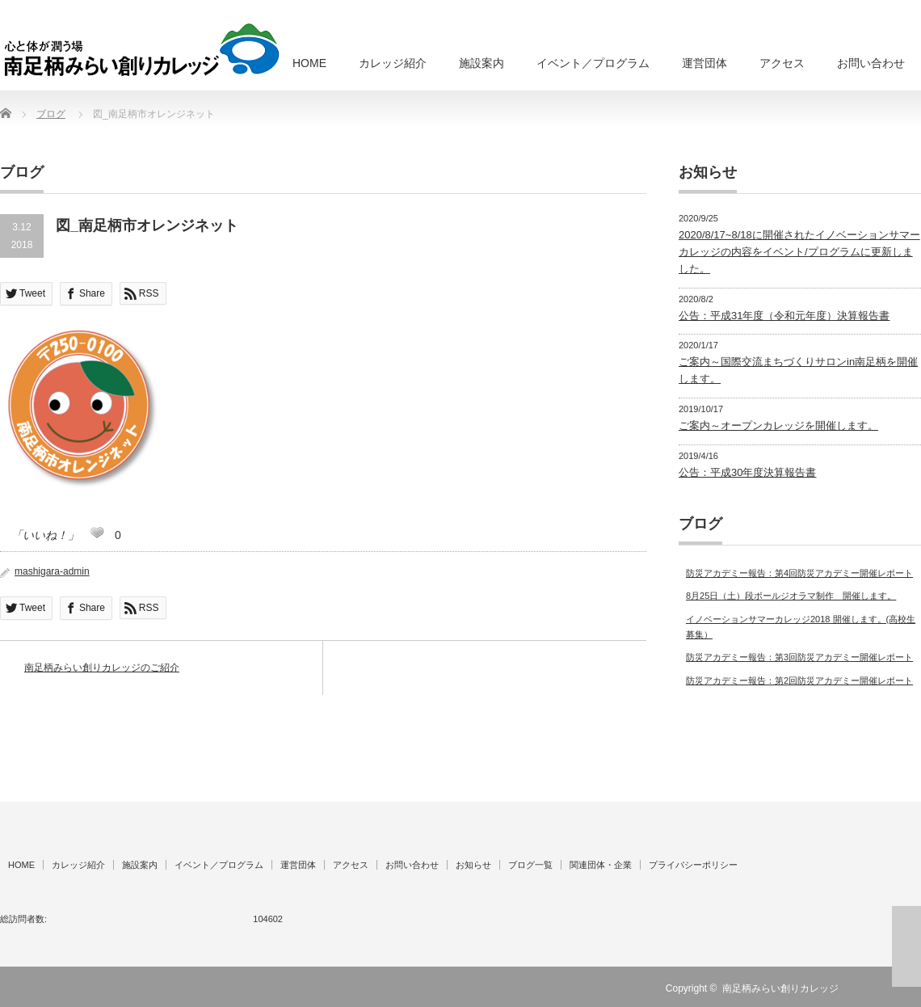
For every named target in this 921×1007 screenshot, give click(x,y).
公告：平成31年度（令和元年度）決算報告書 (784, 316)
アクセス (782, 63)
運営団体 (704, 63)
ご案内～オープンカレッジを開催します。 (778, 425)
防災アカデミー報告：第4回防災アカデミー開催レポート (799, 573)
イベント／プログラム (593, 63)
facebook (911, 988)
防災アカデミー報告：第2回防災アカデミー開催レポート (799, 680)
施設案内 (481, 63)
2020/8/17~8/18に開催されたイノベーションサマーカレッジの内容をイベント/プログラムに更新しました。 (799, 252)
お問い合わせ (871, 63)
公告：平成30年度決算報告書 (747, 472)
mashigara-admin (52, 571)
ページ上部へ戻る (906, 946)
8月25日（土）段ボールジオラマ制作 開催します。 (791, 595)
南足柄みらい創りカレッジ (780, 988)
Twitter (888, 988)
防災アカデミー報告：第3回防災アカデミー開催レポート (799, 657)
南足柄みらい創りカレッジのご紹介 (101, 667)
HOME (309, 63)
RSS (864, 988)
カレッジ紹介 (393, 63)
